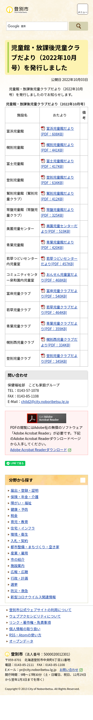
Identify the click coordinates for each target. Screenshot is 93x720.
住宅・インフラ (23, 528)
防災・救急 (19, 590)
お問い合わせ (71, 669)
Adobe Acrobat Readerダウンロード (40, 449)
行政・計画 (19, 578)
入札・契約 (19, 540)
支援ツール (69, 9)
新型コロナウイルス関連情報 (33, 596)
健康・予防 (19, 509)
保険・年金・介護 (24, 496)
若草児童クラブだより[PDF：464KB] (59, 309)
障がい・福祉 (21, 502)
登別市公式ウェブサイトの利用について (40, 609)
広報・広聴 (19, 571)
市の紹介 (18, 559)
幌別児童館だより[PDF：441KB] (57, 147)
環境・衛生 (19, 534)
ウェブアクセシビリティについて (35, 616)
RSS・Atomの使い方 (25, 634)
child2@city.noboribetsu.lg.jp (45, 401)
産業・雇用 (19, 552)
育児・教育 (19, 521)
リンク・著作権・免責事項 (30, 622)
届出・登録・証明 (24, 490)
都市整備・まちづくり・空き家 (35, 546)
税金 (14, 515)
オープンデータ (21, 641)
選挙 (14, 584)
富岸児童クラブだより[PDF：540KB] (59, 293)
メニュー (82, 12)
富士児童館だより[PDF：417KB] (57, 163)
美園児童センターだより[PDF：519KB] (59, 228)
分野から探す (21, 480)
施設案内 (18, 565)
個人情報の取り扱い (24, 628)
